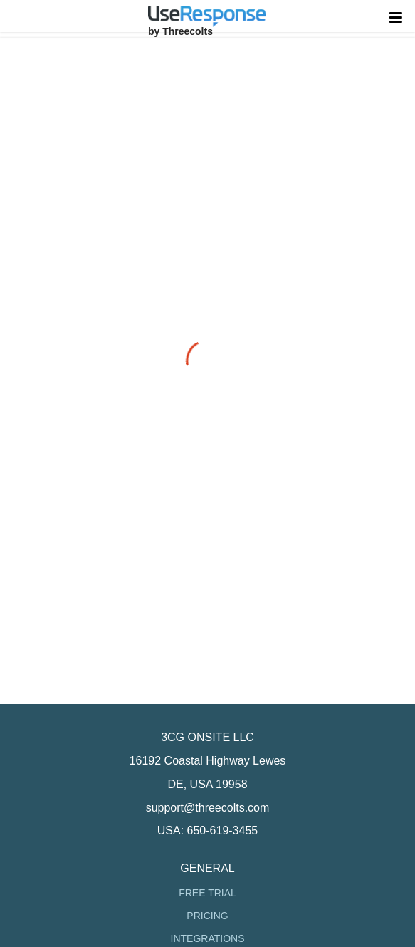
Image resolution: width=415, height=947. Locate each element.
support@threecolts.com (208, 808)
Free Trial (207, 893)
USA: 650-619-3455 (207, 830)
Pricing (207, 915)
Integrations (208, 938)
